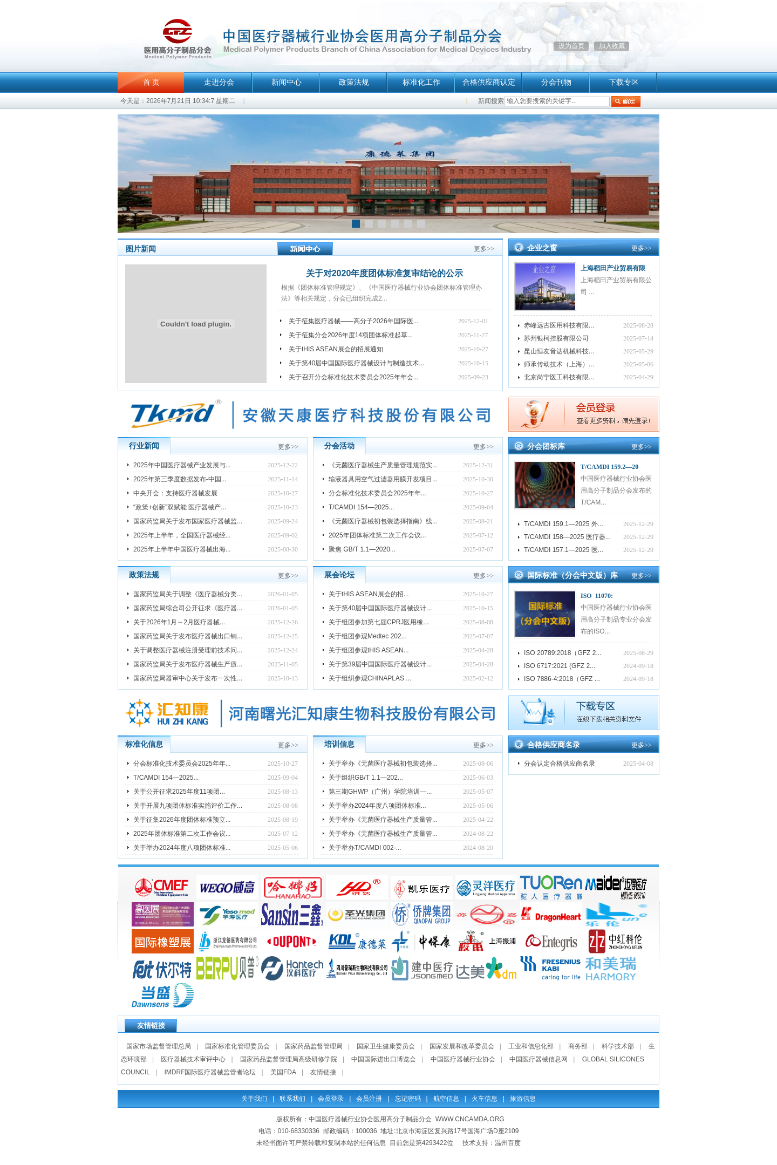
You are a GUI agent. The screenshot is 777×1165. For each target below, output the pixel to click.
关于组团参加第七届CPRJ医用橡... (378, 622)
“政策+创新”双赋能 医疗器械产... (179, 507)
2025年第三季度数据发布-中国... (180, 479)
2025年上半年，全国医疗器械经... (182, 535)
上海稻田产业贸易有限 (613, 268)
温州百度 (508, 1143)
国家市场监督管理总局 (158, 1046)
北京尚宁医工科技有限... (559, 377)
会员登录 (331, 1098)
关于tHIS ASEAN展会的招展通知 (336, 349)
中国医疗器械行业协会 (463, 1059)
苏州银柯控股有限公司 (556, 338)
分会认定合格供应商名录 (559, 763)
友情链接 (323, 1072)
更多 (484, 249)
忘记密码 (408, 1098)
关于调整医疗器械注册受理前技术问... (187, 650)
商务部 (578, 1046)
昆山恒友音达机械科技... (559, 351)
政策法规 (354, 82)
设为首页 (571, 46)
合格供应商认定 (488, 82)
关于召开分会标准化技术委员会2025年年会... (354, 377)
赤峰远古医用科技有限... (559, 325)
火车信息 (484, 1098)
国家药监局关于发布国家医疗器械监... (187, 521)
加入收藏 (612, 46)
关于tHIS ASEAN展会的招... (369, 594)
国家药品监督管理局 (313, 1046)
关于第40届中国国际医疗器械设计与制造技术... (356, 363)
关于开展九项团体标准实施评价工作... (187, 805)
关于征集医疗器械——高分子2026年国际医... (354, 321)
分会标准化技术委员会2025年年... (377, 493)
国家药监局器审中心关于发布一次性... (187, 678)
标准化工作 (421, 82)
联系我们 (292, 1098)
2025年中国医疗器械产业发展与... (182, 465)
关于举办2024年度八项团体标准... (182, 847)
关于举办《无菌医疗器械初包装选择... (383, 763)
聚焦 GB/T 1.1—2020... (362, 549)
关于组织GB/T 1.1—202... (366, 777)
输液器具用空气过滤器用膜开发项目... (383, 479)
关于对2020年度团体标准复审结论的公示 (385, 273)
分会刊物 (556, 82)
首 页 (151, 82)
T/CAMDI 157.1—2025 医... (563, 550)
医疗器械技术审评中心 (193, 1059)
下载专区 (624, 82)
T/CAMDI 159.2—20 (609, 467)
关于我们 (254, 1098)
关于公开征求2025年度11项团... (179, 791)
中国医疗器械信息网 (538, 1059)
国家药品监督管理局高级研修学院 (288, 1059)
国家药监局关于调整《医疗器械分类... (187, 594)
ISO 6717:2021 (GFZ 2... (559, 666)
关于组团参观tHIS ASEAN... (369, 650)
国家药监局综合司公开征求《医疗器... (187, 608)
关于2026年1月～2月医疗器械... (179, 622)
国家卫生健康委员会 (386, 1046)
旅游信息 (523, 1098)
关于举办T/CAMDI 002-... (365, 847)
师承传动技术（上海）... (559, 364)
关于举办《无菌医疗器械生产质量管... (383, 819)
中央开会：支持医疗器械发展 (175, 493)
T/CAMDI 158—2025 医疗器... (567, 537)
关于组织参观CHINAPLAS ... (370, 678)
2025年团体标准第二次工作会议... (377, 535)
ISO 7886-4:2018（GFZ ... (562, 679)
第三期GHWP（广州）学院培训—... (380, 791)
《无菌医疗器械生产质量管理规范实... (383, 465)
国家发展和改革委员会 (462, 1046)
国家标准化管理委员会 (237, 1046)
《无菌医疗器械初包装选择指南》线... (383, 521)
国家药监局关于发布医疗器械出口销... (187, 636)
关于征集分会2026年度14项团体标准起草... (351, 335)
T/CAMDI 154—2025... (361, 507)
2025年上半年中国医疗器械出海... (182, 549)
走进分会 (219, 82)
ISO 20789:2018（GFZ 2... (562, 653)
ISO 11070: (597, 595)
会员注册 (369, 1098)
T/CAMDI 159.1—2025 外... (563, 524)
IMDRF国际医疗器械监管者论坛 (210, 1072)
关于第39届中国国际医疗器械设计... (380, 664)
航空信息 (446, 1098)
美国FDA (283, 1072)
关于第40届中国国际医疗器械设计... (380, 608)
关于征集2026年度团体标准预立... (182, 819)
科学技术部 (618, 1046)
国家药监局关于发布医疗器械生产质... (187, 664)
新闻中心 (286, 82)
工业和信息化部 (531, 1046)
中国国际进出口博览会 (383, 1059)
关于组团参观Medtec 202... (368, 636)
